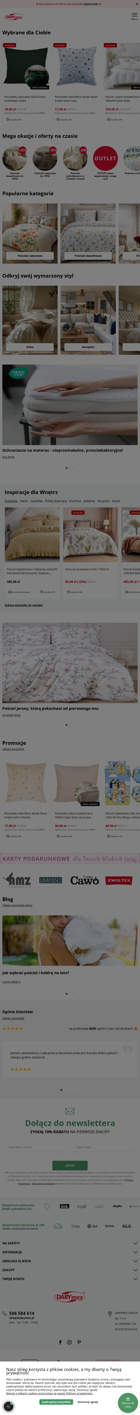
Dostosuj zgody (88, 1402)
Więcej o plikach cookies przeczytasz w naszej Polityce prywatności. (49, 1393)
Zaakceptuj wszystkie (56, 1402)
